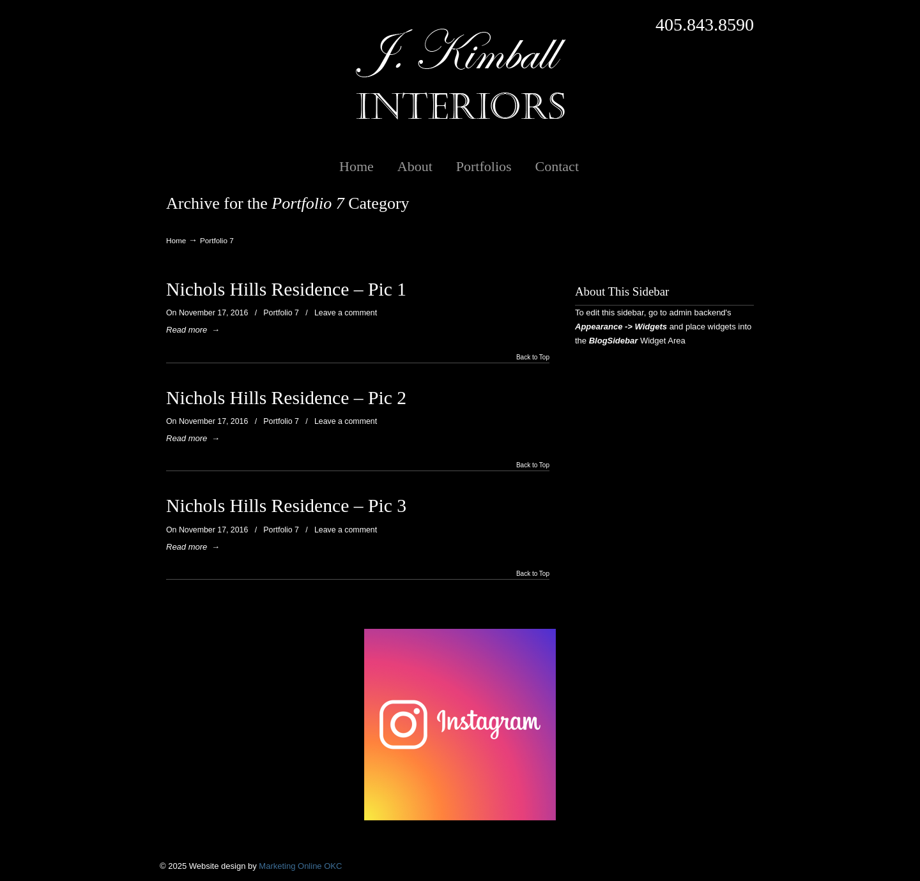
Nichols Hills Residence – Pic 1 (286, 289)
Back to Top (532, 357)
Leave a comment (345, 312)
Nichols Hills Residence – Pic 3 (286, 505)
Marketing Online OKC (300, 866)
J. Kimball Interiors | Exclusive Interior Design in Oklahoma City (460, 74)
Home (176, 240)
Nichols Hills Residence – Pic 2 (286, 398)
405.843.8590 (705, 24)
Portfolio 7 (281, 312)
